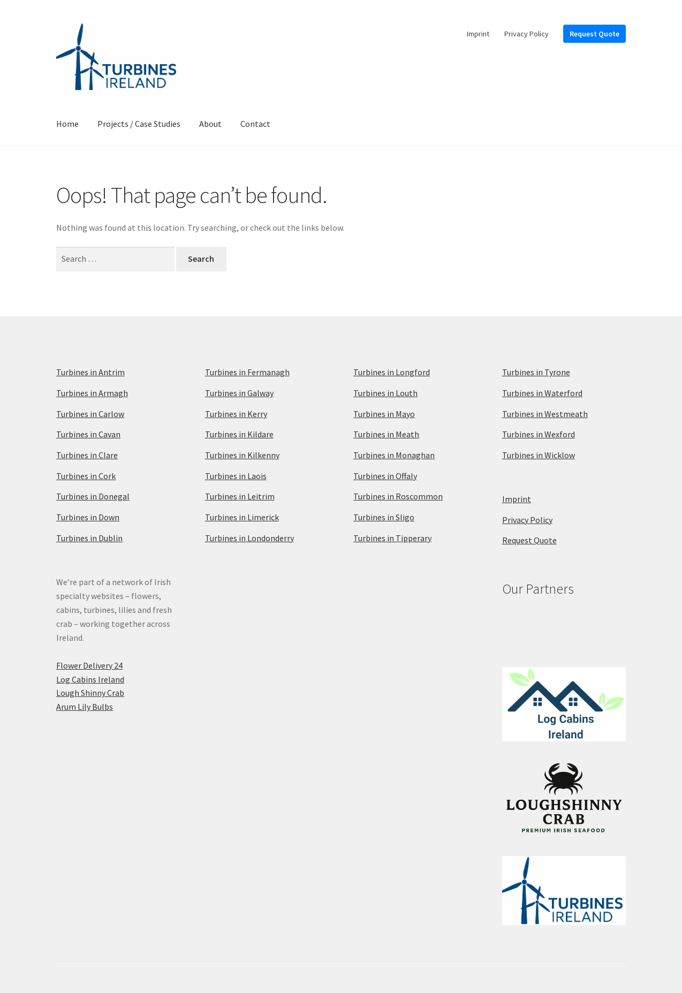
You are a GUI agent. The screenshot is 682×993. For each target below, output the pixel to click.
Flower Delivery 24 (89, 665)
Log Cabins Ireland (90, 679)
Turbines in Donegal (93, 496)
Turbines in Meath (386, 434)
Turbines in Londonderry (249, 538)
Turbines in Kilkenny (242, 455)
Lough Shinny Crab (90, 692)
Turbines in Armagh (92, 393)
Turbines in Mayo (384, 413)
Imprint (478, 34)
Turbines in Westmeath (545, 413)
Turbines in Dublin (89, 538)
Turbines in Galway (239, 393)
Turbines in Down (87, 517)
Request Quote (594, 34)
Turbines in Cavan (88, 434)
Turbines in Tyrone (536, 372)
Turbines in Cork (86, 476)
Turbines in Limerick (242, 517)
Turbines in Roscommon (398, 496)
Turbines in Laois (236, 476)
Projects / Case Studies (138, 123)
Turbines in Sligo (383, 517)
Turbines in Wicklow (538, 455)
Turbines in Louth (385, 393)
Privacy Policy (526, 34)
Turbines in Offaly (385, 476)
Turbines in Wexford (538, 434)
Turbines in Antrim (90, 372)
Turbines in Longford (391, 372)
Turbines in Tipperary (392, 538)
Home (67, 123)
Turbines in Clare (87, 455)
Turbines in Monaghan (394, 455)
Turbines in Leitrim (240, 496)
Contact (255, 123)
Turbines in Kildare (239, 434)
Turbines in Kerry (236, 413)
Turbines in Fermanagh (247, 372)
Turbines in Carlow (90, 413)
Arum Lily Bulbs (84, 706)
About (210, 123)
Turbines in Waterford (542, 393)
